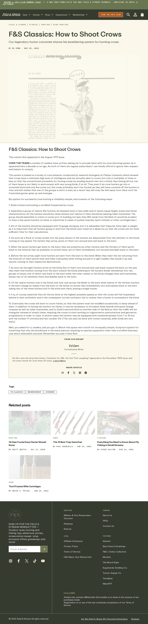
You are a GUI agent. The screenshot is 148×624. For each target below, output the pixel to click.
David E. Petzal (21, 491)
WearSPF (107, 583)
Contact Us (108, 526)
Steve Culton (108, 449)
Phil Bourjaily (64, 446)
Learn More (59, 360)
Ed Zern (16, 48)
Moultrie (107, 557)
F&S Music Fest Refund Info (78, 557)
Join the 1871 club (111, 15)
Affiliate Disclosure (73, 541)
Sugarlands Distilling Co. (115, 567)
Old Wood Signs (111, 562)
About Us (107, 515)
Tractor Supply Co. (112, 573)
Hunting (45, 24)
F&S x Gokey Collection (114, 551)
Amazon (107, 541)
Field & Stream (17, 24)
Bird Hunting (60, 24)
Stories (33, 24)
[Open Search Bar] (128, 14)
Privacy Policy (71, 546)
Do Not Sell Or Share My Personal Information (104, 619)
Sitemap (135, 619)
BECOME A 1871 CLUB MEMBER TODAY (22, 2)
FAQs (105, 520)
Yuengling (107, 578)
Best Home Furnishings (114, 546)
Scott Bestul (19, 449)
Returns (68, 529)
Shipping (68, 523)
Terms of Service (72, 551)
